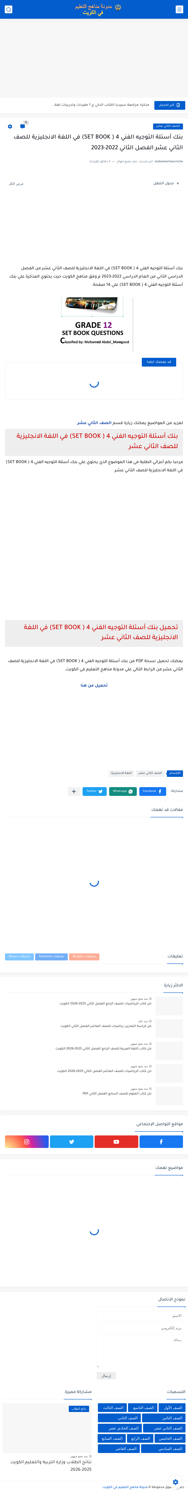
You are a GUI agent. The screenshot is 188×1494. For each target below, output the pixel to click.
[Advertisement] (94, 59)
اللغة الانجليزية (121, 773)
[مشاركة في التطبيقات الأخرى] (74, 791)
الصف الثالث (113, 1407)
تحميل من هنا (94, 686)
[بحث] (8, 9)
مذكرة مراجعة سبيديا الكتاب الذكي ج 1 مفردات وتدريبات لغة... (100, 105)
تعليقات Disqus (19, 956)
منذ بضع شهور (139, 998)
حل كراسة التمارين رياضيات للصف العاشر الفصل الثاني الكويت (106, 1026)
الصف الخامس (170, 1438)
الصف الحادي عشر (124, 1428)
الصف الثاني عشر (168, 126)
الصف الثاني (128, 1418)
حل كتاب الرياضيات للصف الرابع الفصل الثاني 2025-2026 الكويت (105, 1004)
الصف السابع (112, 1438)
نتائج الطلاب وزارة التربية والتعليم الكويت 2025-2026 (51, 1466)
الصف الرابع (140, 1438)
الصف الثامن (172, 1418)
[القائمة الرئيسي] (179, 9)
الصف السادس (170, 1448)
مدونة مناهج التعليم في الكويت (125, 1487)
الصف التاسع (143, 1407)
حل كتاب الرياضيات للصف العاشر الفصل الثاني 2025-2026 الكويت (104, 1071)
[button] (152, 791)
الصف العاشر (126, 1448)
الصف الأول (173, 1407)
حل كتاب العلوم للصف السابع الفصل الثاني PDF (117, 1094)
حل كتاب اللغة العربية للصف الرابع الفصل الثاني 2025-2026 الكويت (103, 1049)
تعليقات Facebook (51, 956)
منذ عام (143, 1021)
